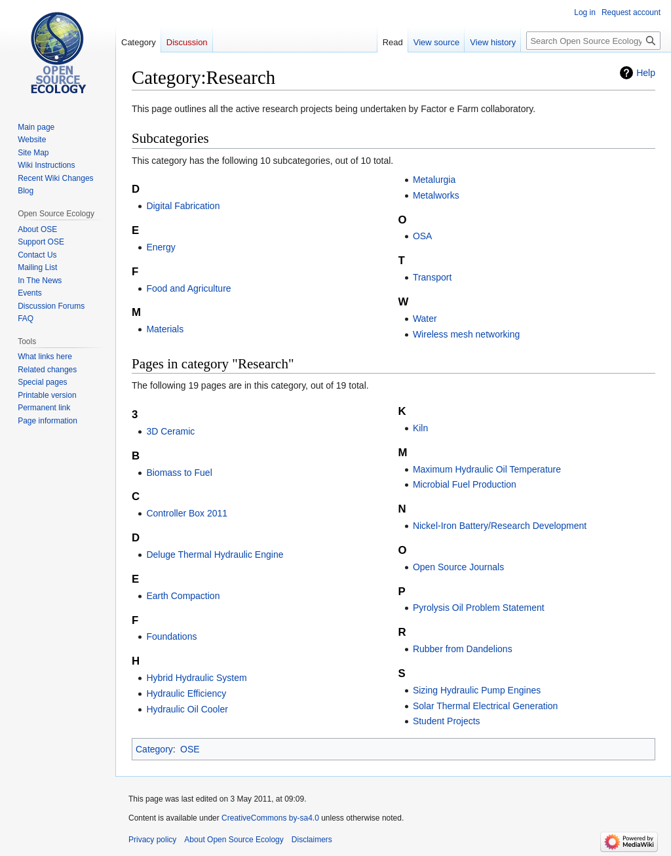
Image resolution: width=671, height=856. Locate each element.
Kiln (420, 428)
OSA (422, 236)
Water (425, 318)
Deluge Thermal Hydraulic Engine (214, 554)
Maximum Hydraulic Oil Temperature (487, 469)
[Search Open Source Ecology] (593, 40)
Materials (164, 329)
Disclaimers (312, 839)
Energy (160, 247)
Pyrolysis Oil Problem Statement (479, 607)
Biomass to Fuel (179, 472)
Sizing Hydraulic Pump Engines (477, 690)
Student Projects (446, 721)
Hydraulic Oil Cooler (186, 709)
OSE (190, 749)
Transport (432, 277)
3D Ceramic (170, 431)
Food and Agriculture (188, 288)
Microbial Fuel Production (464, 484)
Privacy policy (152, 839)
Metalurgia (434, 179)
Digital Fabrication (183, 206)
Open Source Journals (458, 567)
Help (645, 73)
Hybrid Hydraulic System (196, 677)
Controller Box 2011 (186, 513)
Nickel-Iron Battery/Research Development (499, 525)
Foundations (171, 636)
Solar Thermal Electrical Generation (485, 706)
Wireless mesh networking (466, 334)
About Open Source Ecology (233, 839)
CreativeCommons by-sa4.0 (270, 818)
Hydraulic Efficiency (186, 693)
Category (154, 749)
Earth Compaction (183, 596)
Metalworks (436, 195)
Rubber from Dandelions (462, 649)
